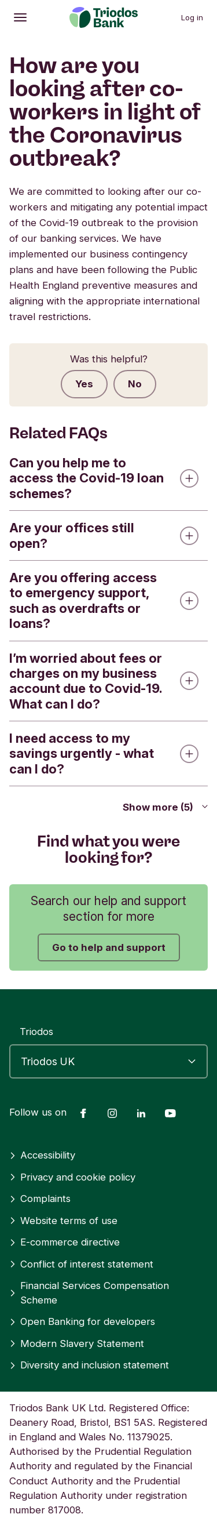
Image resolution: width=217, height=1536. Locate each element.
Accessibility (42, 1155)
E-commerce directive (64, 1242)
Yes (84, 384)
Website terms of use (63, 1220)
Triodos (36, 1031)
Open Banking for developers (82, 1321)
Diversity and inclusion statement (89, 1365)
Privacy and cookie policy (72, 1177)
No (135, 384)
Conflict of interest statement (81, 1264)
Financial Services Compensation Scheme (89, 1293)
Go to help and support (108, 947)
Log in (192, 17)
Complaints (40, 1198)
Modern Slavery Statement (76, 1343)
